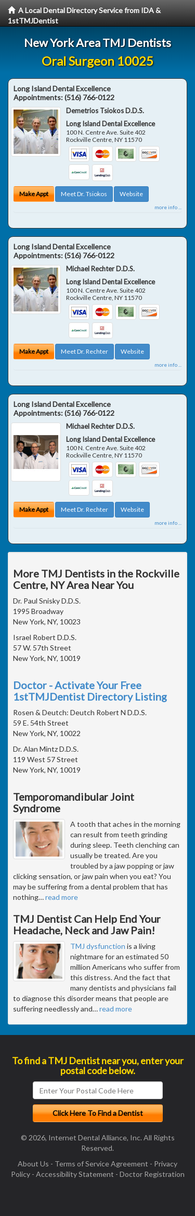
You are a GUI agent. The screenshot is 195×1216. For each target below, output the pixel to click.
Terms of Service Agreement (101, 1163)
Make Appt (33, 194)
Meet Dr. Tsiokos (84, 194)
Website (131, 194)
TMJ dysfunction (97, 946)
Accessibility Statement (75, 1174)
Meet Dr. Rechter (84, 351)
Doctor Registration (152, 1174)
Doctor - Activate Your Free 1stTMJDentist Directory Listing (90, 691)
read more (61, 897)
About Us (33, 1163)
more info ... (167, 207)
